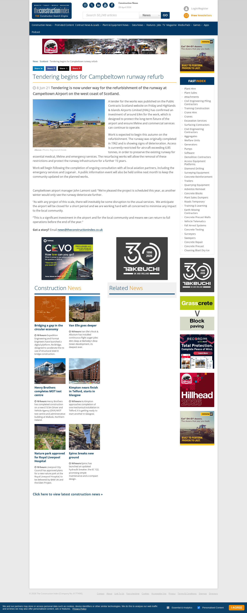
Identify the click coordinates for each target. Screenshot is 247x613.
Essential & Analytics (179, 607)
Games (197, 25)
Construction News (41, 25)
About (109, 593)
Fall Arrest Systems (195, 225)
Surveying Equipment (196, 172)
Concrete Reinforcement (198, 176)
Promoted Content (64, 25)
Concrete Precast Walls (197, 217)
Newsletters (201, 15)
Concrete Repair (193, 242)
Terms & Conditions (187, 593)
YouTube (105, 5)
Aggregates (190, 136)
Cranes (188, 116)
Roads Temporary (194, 201)
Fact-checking (132, 593)
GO (165, 15)
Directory (213, 593)
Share (37, 68)
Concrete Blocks (193, 193)
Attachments (191, 96)
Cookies (145, 593)
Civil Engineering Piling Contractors (197, 102)
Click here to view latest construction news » (68, 494)
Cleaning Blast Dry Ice (196, 250)
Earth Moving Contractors (192, 211)
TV (163, 25)
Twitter (91, 5)
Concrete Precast (194, 246)
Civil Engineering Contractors (194, 130)
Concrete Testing (194, 229)
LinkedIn (98, 5)
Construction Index (52, 11)
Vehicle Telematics (195, 221)
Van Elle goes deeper (83, 325)
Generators (190, 144)
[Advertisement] (105, 542)
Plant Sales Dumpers (196, 197)
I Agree (236, 607)
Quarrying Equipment (196, 185)
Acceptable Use (158, 593)
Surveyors (190, 233)
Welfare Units (192, 140)
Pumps (188, 148)
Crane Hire (190, 112)
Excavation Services (195, 120)
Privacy (172, 593)
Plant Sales (190, 92)
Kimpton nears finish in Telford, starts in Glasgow (83, 391)
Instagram (85, 5)
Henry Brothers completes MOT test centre (48, 391)
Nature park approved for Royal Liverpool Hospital (49, 457)
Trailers (188, 180)
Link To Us (119, 593)
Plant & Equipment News (116, 25)
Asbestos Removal (194, 189)
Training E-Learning (195, 205)
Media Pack (184, 25)
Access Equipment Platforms (194, 162)
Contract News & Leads (87, 25)
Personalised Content (210, 607)
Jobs (159, 25)
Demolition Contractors (197, 157)
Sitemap (203, 593)
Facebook (111, 5)
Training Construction (196, 108)
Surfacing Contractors (196, 124)
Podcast (36, 32)
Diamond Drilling (194, 168)
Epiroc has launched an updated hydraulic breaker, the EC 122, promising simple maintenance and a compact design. (84, 471)
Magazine (171, 25)
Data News (137, 25)
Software (189, 152)
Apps (206, 25)
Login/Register (199, 8)
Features (150, 25)
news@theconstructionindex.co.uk (80, 230)
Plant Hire (190, 88)
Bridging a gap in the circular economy (48, 327)
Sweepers (190, 238)
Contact (100, 593)
